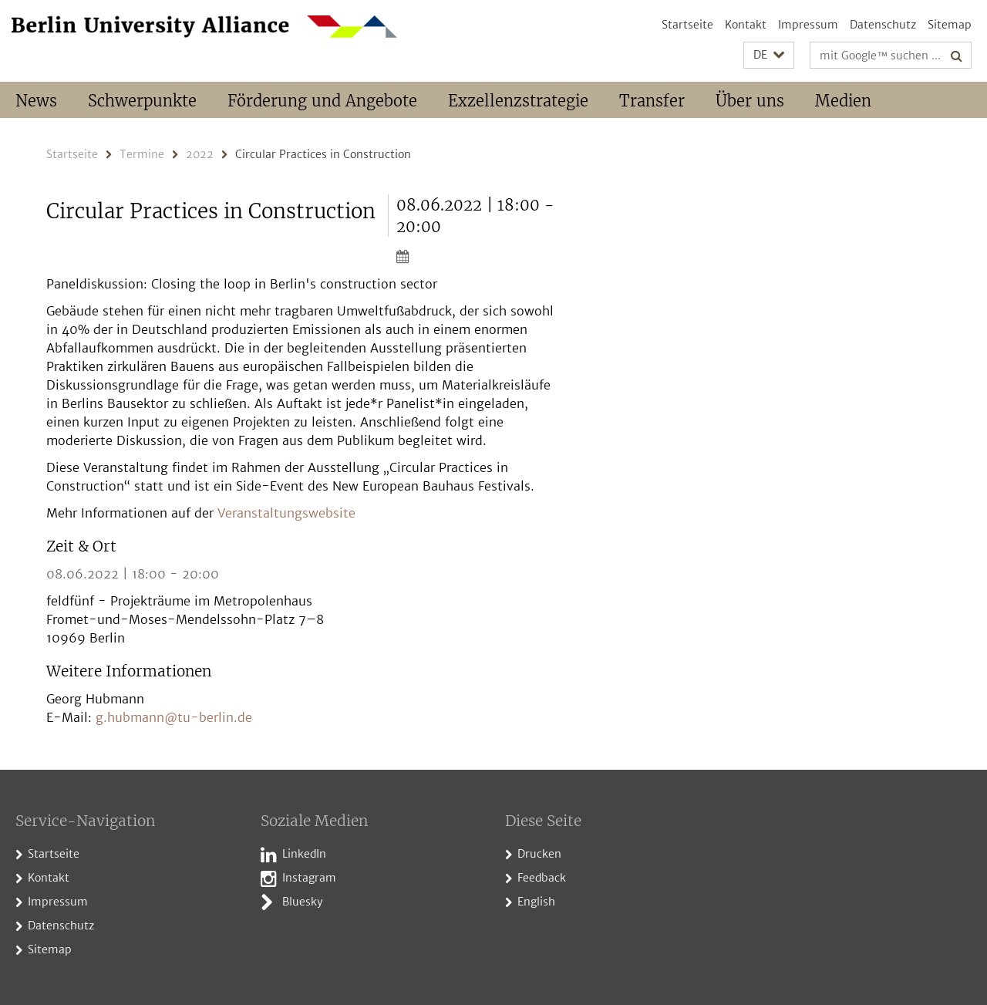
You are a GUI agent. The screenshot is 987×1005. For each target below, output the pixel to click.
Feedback (541, 878)
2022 (200, 154)
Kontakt (745, 25)
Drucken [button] (539, 854)
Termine (142, 154)
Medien (843, 100)
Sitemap (950, 25)
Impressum (808, 25)
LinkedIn (304, 854)
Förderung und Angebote (322, 100)
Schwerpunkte (142, 100)
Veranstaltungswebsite (286, 513)
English (536, 902)
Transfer (652, 100)
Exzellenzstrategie (518, 100)
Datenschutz (883, 25)
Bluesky (302, 902)
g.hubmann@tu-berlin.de (174, 717)
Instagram (309, 878)
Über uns (750, 100)
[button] (768, 55)
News (36, 100)
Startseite (687, 25)
